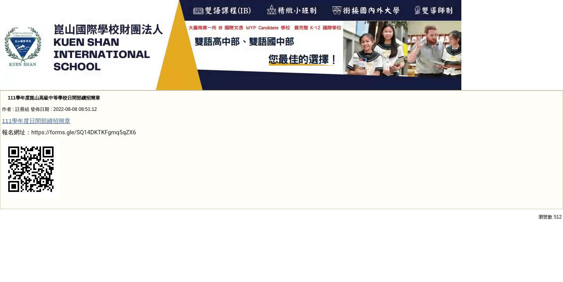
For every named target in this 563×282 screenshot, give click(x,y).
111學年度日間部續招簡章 (36, 121)
